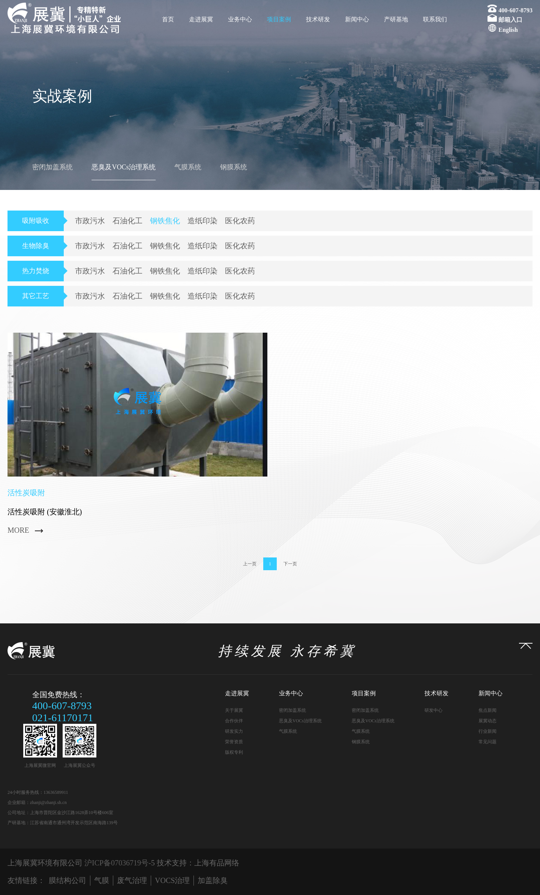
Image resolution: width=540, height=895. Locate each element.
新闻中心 (357, 19)
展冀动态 (487, 720)
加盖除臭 (213, 880)
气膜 (101, 880)
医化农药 (240, 221)
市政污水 (90, 221)
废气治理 (132, 880)
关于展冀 (234, 710)
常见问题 (487, 741)
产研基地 (396, 19)
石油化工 (127, 221)
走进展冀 (201, 19)
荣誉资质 (234, 741)
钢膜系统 (233, 167)
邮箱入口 (510, 19)
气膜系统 (187, 167)
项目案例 (279, 19)
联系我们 (435, 19)
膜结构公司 (67, 880)
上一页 (249, 563)
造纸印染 (203, 221)
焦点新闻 (487, 710)
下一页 (290, 563)
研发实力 (234, 731)
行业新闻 (487, 731)
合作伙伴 (234, 720)
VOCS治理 (172, 880)
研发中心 (433, 710)
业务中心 (240, 19)
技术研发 (318, 19)
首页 (168, 19)
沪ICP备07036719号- (117, 863)
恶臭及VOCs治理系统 (124, 167)
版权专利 (234, 752)
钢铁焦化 (165, 221)
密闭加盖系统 (52, 167)
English (508, 30)
